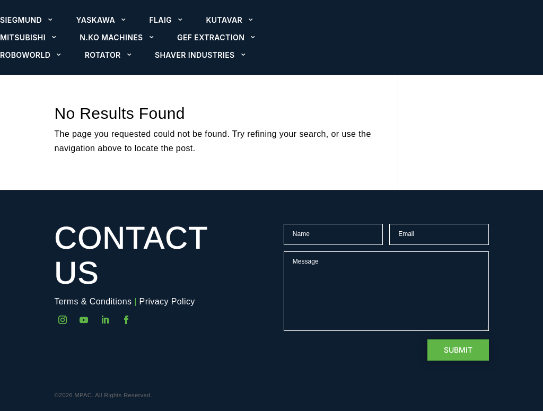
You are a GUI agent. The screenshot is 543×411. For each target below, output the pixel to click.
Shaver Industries (195, 55)
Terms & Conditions (93, 301)
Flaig (160, 20)
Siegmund (21, 20)
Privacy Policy (167, 301)
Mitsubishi (23, 37)
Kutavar (224, 20)
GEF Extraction (210, 37)
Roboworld (25, 55)
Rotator (103, 55)
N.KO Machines (111, 37)
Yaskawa (95, 20)
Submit (458, 349)
